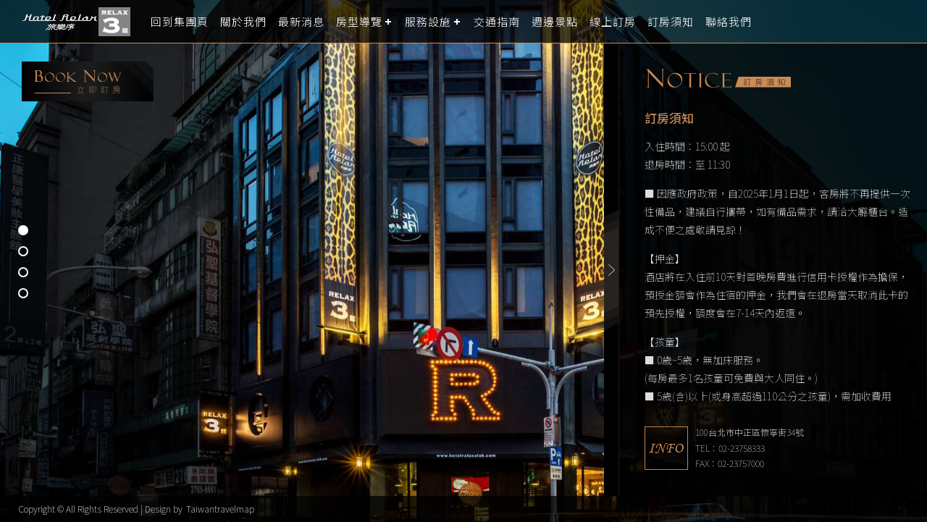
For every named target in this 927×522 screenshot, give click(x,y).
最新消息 (301, 21)
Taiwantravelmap (220, 508)
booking (88, 81)
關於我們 (243, 21)
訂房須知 (670, 21)
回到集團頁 (180, 21)
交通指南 (497, 21)
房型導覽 (359, 21)
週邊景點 (555, 21)
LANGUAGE (907, 21)
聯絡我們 (728, 21)
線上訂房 (613, 21)
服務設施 (428, 21)
